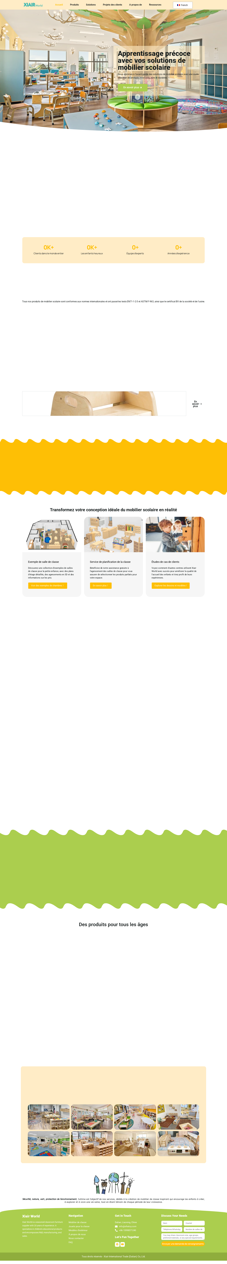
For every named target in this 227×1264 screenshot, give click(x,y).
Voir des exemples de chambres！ (47, 588)
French (182, 5)
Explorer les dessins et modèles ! (171, 588)
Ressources (155, 4)
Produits (74, 4)
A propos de (135, 4)
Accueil (59, 4)
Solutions (91, 4)
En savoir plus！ (101, 588)
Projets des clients (112, 4)
